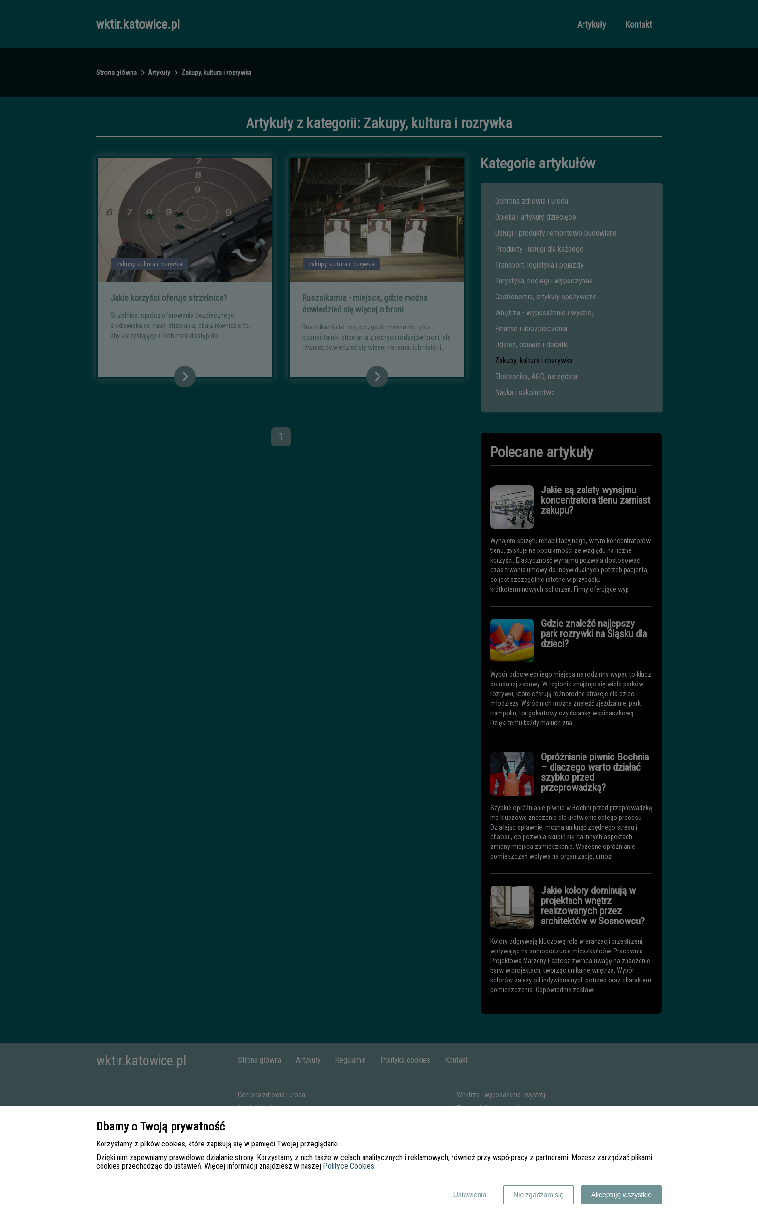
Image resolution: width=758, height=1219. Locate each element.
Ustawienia (469, 1195)
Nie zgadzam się (538, 1195)
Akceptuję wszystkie (621, 1195)
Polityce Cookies (348, 1166)
